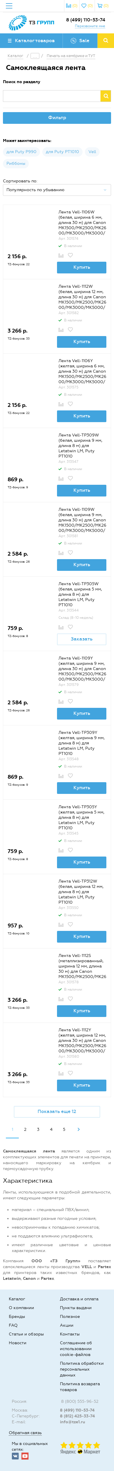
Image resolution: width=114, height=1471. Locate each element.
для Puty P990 (21, 151)
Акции (66, 1325)
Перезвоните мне (90, 26)
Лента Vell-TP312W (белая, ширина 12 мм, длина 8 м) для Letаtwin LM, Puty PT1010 (80, 892)
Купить (81, 267)
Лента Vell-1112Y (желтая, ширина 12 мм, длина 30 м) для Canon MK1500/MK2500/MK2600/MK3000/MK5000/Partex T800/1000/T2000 (82, 1046)
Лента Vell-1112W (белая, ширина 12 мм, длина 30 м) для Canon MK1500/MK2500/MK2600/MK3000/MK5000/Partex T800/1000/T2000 (82, 302)
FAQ (13, 1325)
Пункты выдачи (76, 1307)
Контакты (70, 1334)
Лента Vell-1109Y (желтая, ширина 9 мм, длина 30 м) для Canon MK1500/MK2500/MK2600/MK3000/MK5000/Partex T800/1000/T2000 (82, 674)
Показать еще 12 (57, 1111)
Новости (17, 1342)
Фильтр (57, 117)
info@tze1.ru (72, 1421)
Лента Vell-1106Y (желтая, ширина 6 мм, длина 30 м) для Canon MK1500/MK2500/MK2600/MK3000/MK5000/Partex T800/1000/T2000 (82, 376)
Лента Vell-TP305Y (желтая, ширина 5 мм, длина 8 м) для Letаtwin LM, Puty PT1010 (81, 817)
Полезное (70, 1316)
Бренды (17, 1316)
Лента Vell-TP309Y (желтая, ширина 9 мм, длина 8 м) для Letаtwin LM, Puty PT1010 (81, 743)
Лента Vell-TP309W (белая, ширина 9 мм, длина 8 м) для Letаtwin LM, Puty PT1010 (80, 446)
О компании (21, 1307)
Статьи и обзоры (26, 1334)
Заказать (82, 639)
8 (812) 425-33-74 (77, 1416)
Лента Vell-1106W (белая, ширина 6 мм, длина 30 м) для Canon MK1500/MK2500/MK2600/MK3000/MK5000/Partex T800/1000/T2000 (82, 228)
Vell (92, 151)
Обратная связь (25, 1432)
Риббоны (15, 163)
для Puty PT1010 (62, 151)
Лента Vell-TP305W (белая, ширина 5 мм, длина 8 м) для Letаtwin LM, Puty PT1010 (80, 594)
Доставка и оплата (79, 1299)
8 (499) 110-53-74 (85, 20)
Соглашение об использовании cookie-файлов (76, 1348)
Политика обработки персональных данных (82, 1369)
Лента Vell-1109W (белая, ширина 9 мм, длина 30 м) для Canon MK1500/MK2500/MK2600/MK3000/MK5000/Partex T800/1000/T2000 (82, 525)
